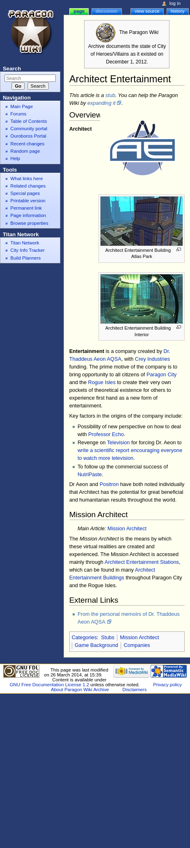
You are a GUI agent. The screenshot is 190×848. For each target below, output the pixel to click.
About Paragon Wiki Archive (80, 689)
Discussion (106, 11)
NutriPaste (90, 474)
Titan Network (24, 242)
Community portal (28, 128)
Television (118, 442)
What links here (26, 178)
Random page (25, 151)
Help (15, 158)
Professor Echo (106, 434)
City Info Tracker (27, 250)
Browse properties (29, 223)
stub (110, 95)
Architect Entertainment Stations (142, 562)
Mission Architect (127, 528)
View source (147, 11)
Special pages (25, 193)
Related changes (28, 185)
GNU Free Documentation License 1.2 (49, 684)
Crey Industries (152, 359)
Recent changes (27, 143)
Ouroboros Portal (28, 135)
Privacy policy (167, 684)
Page (79, 11)
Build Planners (25, 258)
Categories (84, 637)
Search (12, 69)
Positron (109, 484)
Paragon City (161, 375)
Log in (175, 3)
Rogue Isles (101, 382)
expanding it (101, 103)
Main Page (21, 106)
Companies (137, 645)
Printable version (27, 200)
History (178, 11)
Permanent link (25, 208)
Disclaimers (134, 689)
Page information (28, 215)
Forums (18, 113)
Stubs (107, 637)
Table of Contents (28, 121)
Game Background (96, 645)
